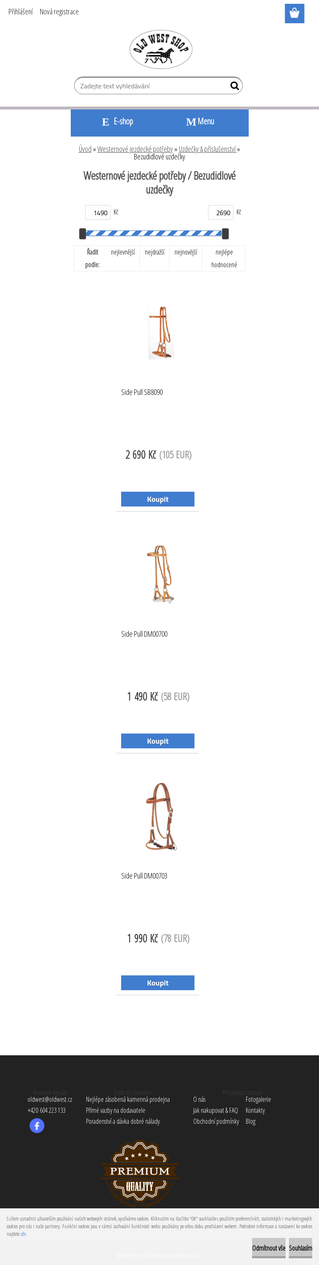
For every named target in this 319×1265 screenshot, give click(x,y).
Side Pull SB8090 (142, 392)
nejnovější (186, 252)
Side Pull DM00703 (144, 876)
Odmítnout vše (269, 1248)
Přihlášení (20, 11)
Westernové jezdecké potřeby (135, 149)
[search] (232, 87)
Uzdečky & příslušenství (208, 149)
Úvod (85, 149)
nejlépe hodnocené (224, 258)
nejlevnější (123, 252)
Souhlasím (300, 1248)
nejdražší (154, 252)
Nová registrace (59, 11)
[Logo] (159, 49)
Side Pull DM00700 (144, 634)
